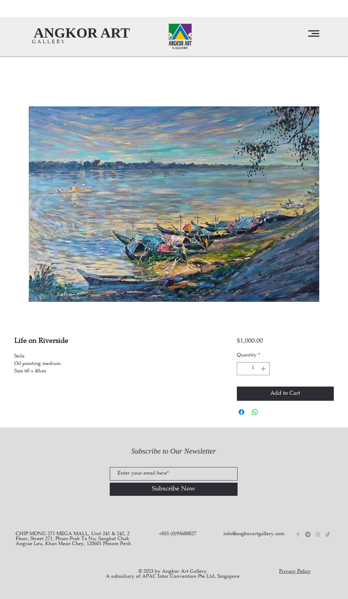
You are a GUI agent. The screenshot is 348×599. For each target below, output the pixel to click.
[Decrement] (242, 368)
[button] (313, 33)
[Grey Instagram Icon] (318, 534)
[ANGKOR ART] (82, 33)
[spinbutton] (253, 368)
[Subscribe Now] (174, 489)
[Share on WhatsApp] (255, 412)
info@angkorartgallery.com (253, 534)
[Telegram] (308, 534)
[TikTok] (328, 534)
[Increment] (264, 368)
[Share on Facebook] (241, 412)
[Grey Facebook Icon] (298, 534)
